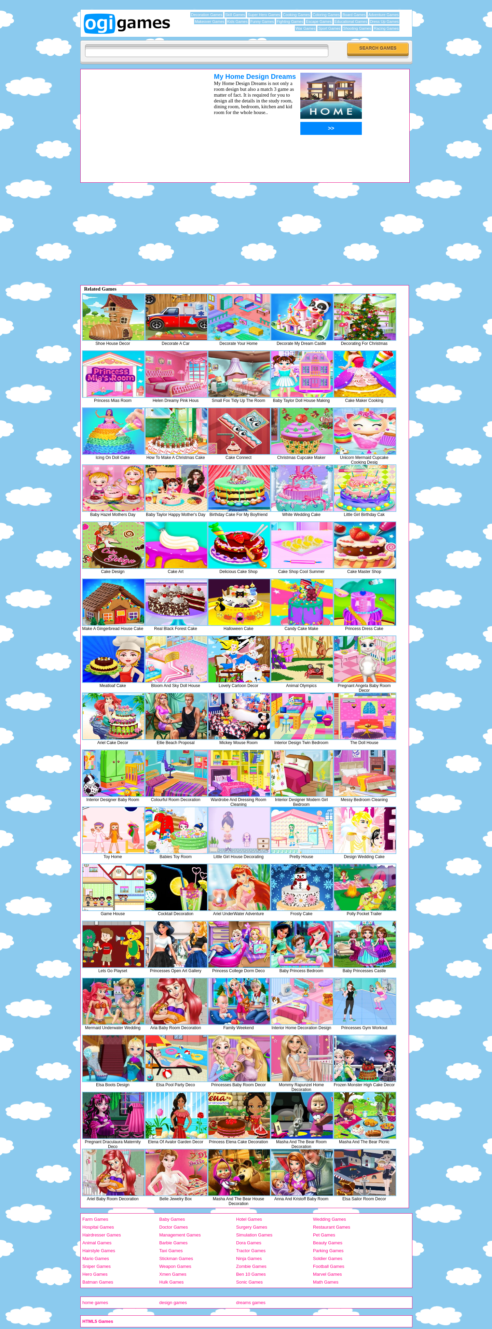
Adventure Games (383, 15)
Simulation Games (254, 1234)
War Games (305, 28)
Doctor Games (173, 1227)
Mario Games (95, 1258)
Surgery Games (251, 1227)
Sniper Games (96, 1266)
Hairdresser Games (101, 1234)
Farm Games (95, 1219)
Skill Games (235, 15)
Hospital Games (98, 1227)
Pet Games (324, 1234)
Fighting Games (290, 21)
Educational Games (350, 21)
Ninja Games (249, 1258)
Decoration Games (206, 15)
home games (95, 1302)
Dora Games (248, 1242)
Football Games (328, 1266)
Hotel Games (249, 1219)
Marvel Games (327, 1274)
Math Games (325, 1282)
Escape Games (318, 21)
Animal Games (96, 1242)
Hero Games (95, 1274)
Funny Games (262, 21)
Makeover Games (209, 21)
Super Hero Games (264, 15)
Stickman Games (176, 1258)
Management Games (180, 1234)
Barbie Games (173, 1242)
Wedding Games (329, 1219)
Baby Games (172, 1219)
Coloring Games (326, 15)
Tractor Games (250, 1250)
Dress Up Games (384, 21)
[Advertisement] (138, 120)
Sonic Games (249, 1282)
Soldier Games (327, 1258)
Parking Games (328, 1250)
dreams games (250, 1302)
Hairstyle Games (98, 1250)
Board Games (354, 15)
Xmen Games (172, 1274)
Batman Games (97, 1282)
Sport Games (329, 28)
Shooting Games (357, 28)
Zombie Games (251, 1266)
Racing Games (386, 28)
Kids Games (237, 21)
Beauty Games (327, 1242)
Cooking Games (296, 15)
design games (173, 1302)
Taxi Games (171, 1250)
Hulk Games (171, 1282)
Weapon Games (175, 1266)
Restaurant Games (331, 1227)
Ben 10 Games (251, 1274)
